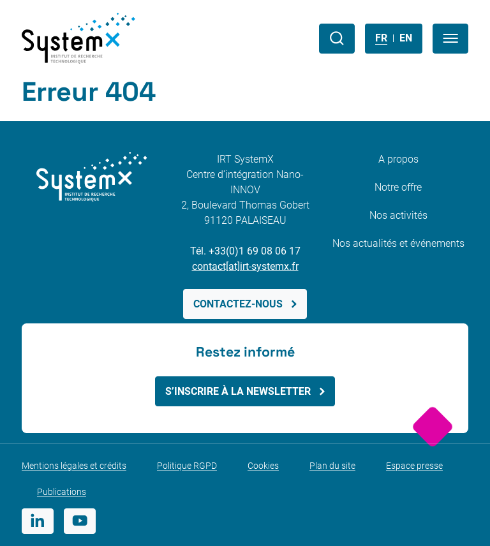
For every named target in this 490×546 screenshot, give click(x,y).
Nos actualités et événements (398, 243)
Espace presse (414, 466)
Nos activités (398, 215)
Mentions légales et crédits (74, 466)
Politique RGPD (187, 466)
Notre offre (398, 187)
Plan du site (332, 466)
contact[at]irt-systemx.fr (245, 266)
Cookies (263, 466)
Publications (61, 492)
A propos (398, 159)
